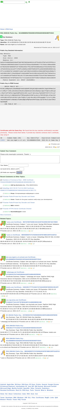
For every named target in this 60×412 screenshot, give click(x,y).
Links (52, 399)
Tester (2, 399)
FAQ (19, 401)
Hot (6, 395)
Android (3, 386)
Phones (9, 401)
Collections (17, 395)
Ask (36, 395)
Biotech (3, 401)
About (10, 395)
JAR (25, 399)
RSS (28, 395)
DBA (15, 399)
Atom (32, 395)
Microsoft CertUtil (50, 388)
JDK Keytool (39, 388)
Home (2, 29)
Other (33, 390)
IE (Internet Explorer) (7, 388)
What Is (43, 392)
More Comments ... (6, 216)
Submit (19, 174)
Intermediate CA (21, 388)
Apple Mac (10, 386)
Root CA (19, 392)
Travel (15, 401)
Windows (50, 392)
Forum (23, 401)
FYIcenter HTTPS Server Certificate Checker (17, 210)
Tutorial (37, 392)
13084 (3, 140)
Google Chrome (53, 386)
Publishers (45, 390)
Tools (32, 392)
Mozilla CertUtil (17, 390)
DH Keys (18, 386)
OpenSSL (26, 390)
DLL (29, 399)
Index (24, 395)
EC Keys (32, 386)
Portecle (38, 390)
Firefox (38, 386)
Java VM (31, 388)
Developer (9, 399)
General (44, 386)
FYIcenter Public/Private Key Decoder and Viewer (18, 198)
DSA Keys (25, 386)
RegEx (47, 399)
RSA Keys (9, 29)
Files (33, 399)
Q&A (56, 399)
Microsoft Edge (5, 390)
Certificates (40, 399)
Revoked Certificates (7, 392)
